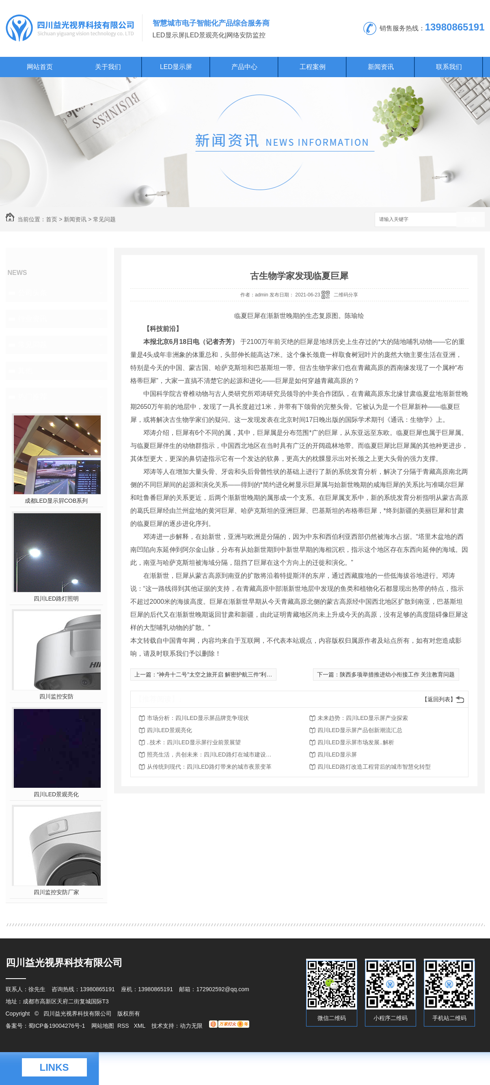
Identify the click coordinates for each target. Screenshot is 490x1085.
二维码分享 (346, 295)
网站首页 (40, 66)
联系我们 (449, 66)
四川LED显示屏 (337, 754)
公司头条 (32, 293)
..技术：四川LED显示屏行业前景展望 (194, 742)
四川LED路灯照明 (56, 598)
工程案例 (313, 66)
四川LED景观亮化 (56, 794)
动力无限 (191, 1025)
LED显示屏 (176, 66)
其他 (25, 371)
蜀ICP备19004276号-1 (56, 1025)
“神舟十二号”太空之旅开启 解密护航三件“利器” (215, 674)
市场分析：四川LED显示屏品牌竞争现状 (198, 718)
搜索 (470, 219)
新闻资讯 (381, 66)
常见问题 (104, 219)
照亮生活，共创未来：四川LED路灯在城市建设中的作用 (212, 754)
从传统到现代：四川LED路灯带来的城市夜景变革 (209, 766)
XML (140, 1025)
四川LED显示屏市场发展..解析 (355, 742)
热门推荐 (32, 397)
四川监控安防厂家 (56, 892)
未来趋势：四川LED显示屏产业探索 (362, 718)
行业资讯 (32, 319)
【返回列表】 (439, 699)
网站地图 (102, 1025)
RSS (124, 1025)
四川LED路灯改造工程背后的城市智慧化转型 (374, 766)
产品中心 (244, 66)
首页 (51, 219)
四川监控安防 (56, 696)
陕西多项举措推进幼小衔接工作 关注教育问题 (397, 674)
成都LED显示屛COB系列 (56, 500)
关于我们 (108, 66)
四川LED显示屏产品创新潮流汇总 (359, 730)
